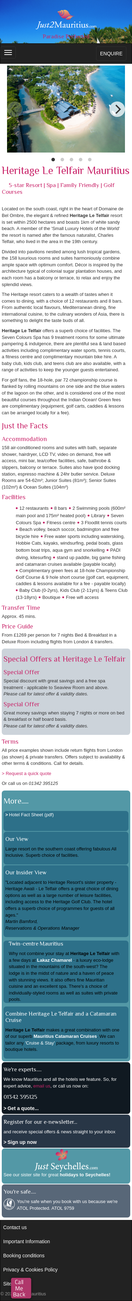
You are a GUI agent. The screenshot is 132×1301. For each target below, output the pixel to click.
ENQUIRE (111, 53)
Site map (13, 1284)
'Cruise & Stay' (40, 1043)
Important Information (26, 1241)
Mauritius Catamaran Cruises (65, 1036)
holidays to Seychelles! (85, 1174)
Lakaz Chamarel (54, 960)
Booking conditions (24, 1255)
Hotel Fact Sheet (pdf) (31, 814)
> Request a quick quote (26, 773)
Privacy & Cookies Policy (30, 1269)
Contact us (15, 1227)
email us (41, 1086)
